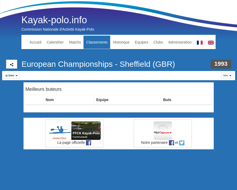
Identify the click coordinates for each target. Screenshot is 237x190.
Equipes (141, 42)
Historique (121, 42)
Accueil (35, 42)
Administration (180, 42)
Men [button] (227, 75)
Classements (97, 42)
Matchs (75, 42)
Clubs (158, 42)
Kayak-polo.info (54, 20)
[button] (11, 75)
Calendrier (55, 42)
